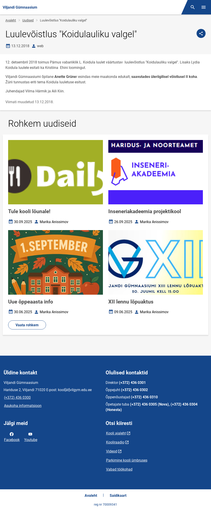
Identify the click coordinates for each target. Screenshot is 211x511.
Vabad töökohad (119, 469)
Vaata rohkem (27, 325)
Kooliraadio (115, 442)
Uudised (28, 20)
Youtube (30, 436)
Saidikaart (118, 495)
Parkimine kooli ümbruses (126, 460)
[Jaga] (201, 33)
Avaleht (10, 20)
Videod (111, 451)
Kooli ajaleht (116, 433)
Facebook (12, 436)
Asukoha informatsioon (23, 406)
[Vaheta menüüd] (203, 7)
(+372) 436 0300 (17, 397)
